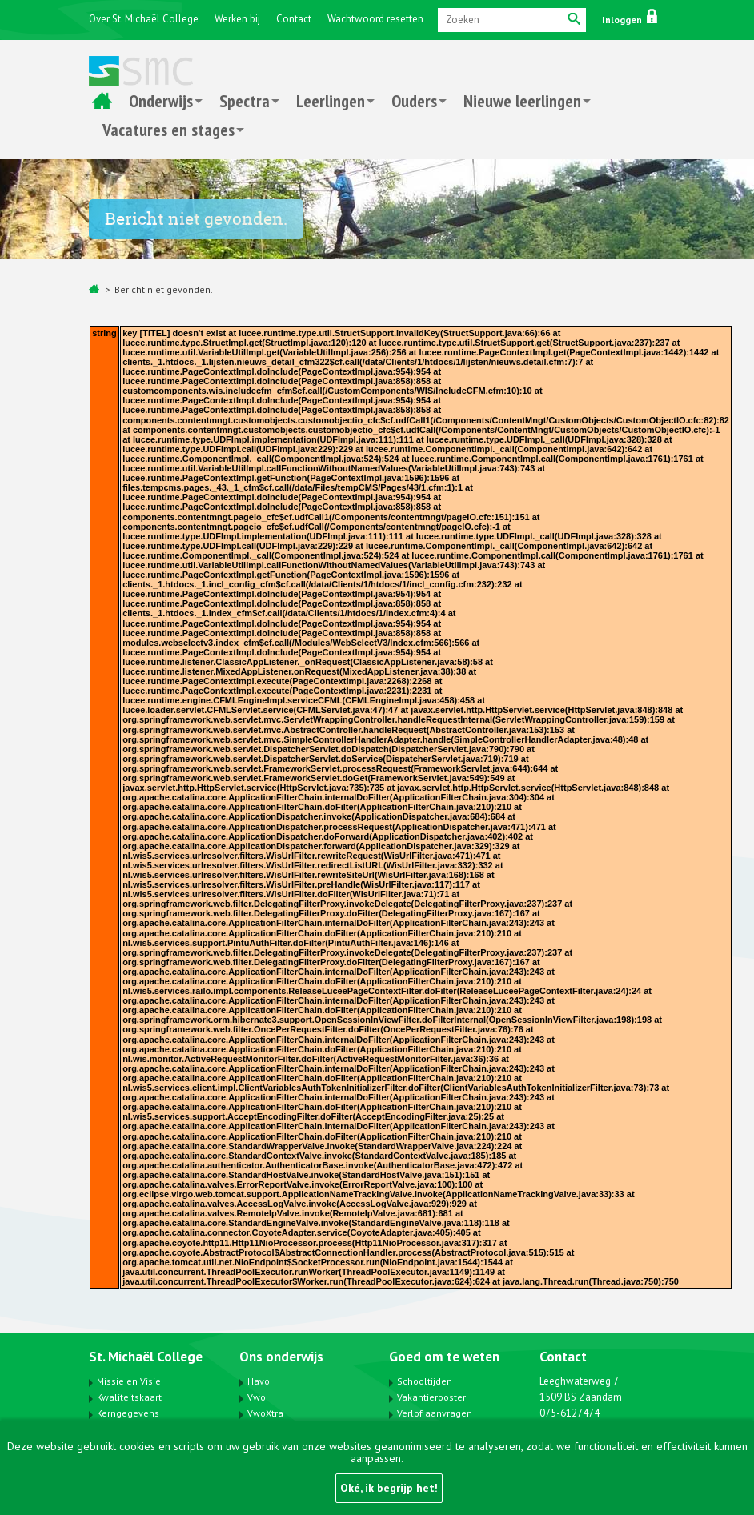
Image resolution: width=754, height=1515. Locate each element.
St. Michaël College (146, 1357)
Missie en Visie (129, 1381)
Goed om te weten (444, 1357)
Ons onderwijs (281, 1357)
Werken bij (237, 19)
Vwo (256, 1397)
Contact (293, 19)
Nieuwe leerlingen (522, 101)
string (104, 333)
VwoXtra (265, 1413)
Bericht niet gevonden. (163, 289)
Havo (258, 1381)
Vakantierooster (431, 1397)
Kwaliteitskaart (129, 1397)
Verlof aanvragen (434, 1413)
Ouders (414, 101)
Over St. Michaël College (144, 19)
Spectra (244, 101)
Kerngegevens (128, 1413)
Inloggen (629, 20)
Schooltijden (424, 1381)
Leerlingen (330, 101)
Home (102, 100)
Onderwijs (161, 101)
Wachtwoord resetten (375, 19)
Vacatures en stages (168, 129)
